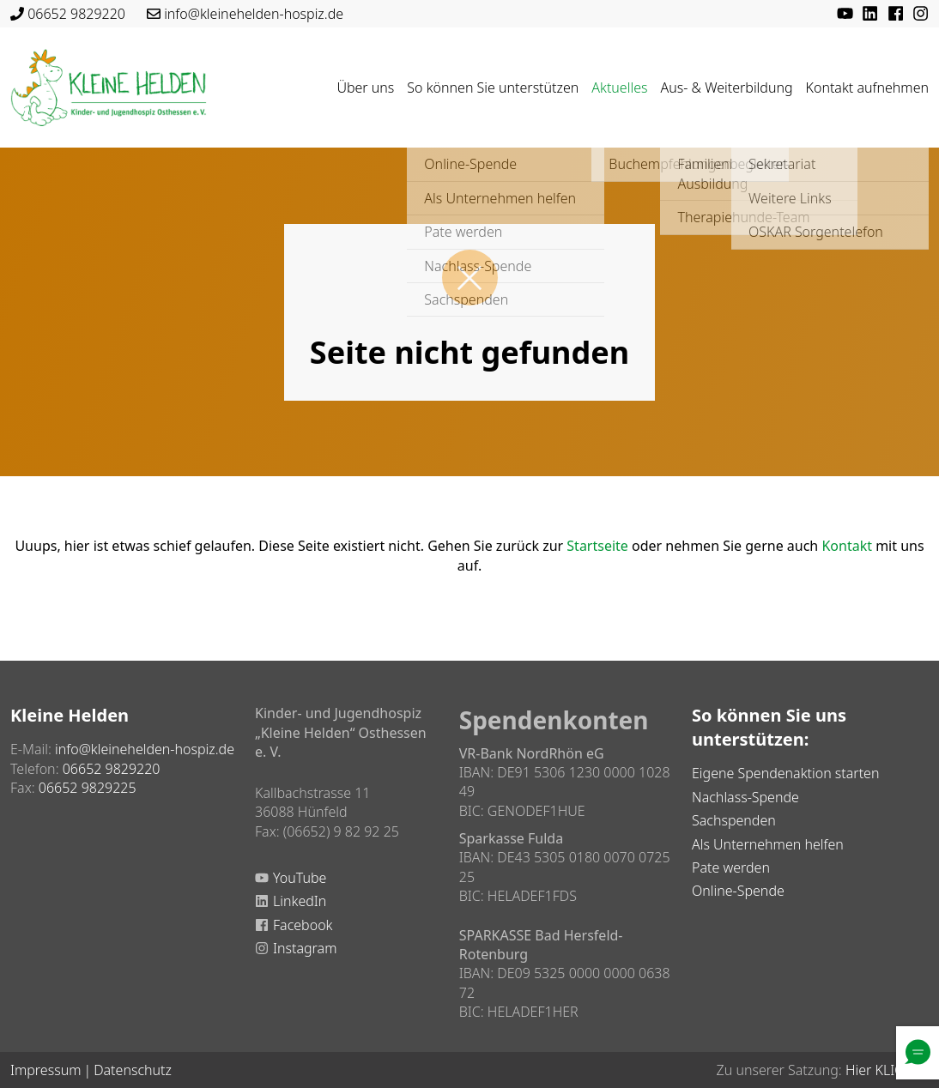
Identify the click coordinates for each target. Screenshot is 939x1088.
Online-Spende (738, 890)
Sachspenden (734, 820)
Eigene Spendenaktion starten (785, 773)
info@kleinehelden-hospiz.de (253, 13)
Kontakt (846, 545)
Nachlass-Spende (745, 797)
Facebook (302, 925)
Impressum (45, 1070)
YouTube (299, 877)
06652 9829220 (76, 13)
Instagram (304, 948)
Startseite (597, 545)
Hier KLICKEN (887, 1070)
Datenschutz (133, 1070)
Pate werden (731, 867)
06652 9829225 (87, 787)
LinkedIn (299, 901)
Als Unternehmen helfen (768, 844)
